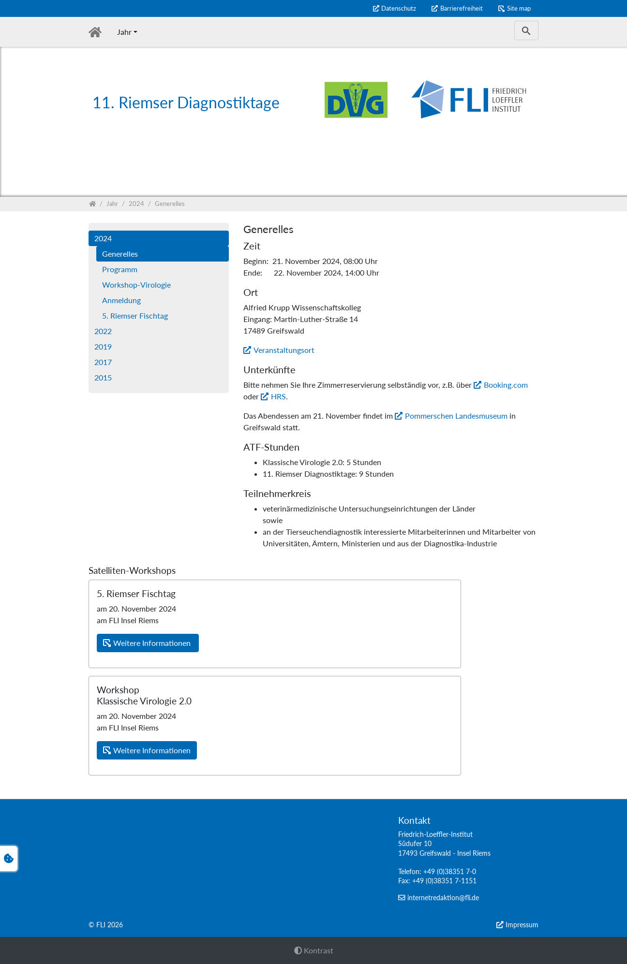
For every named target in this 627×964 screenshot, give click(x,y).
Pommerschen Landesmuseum (456, 415)
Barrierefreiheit (461, 8)
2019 (103, 346)
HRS (278, 396)
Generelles (120, 253)
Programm (119, 269)
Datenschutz (398, 8)
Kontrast (313, 950)
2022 (103, 331)
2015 (103, 377)
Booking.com (506, 384)
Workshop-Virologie (136, 284)
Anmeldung (121, 300)
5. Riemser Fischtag (135, 315)
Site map (519, 8)
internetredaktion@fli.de (443, 897)
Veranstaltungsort (284, 349)
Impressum (522, 924)
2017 (103, 361)
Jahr (124, 31)
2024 (103, 238)
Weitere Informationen (153, 642)
